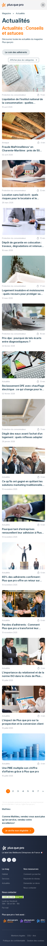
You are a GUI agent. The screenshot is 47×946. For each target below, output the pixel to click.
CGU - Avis (31, 936)
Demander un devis (32, 883)
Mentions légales (18, 936)
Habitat (5, 874)
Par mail (5, 908)
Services (5, 879)
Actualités (6, 883)
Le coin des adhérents (16, 52)
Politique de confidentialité (14, 941)
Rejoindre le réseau (32, 879)
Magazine (6, 13)
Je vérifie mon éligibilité (16, 830)
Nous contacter (30, 888)
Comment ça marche (32, 874)
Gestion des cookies (35, 941)
